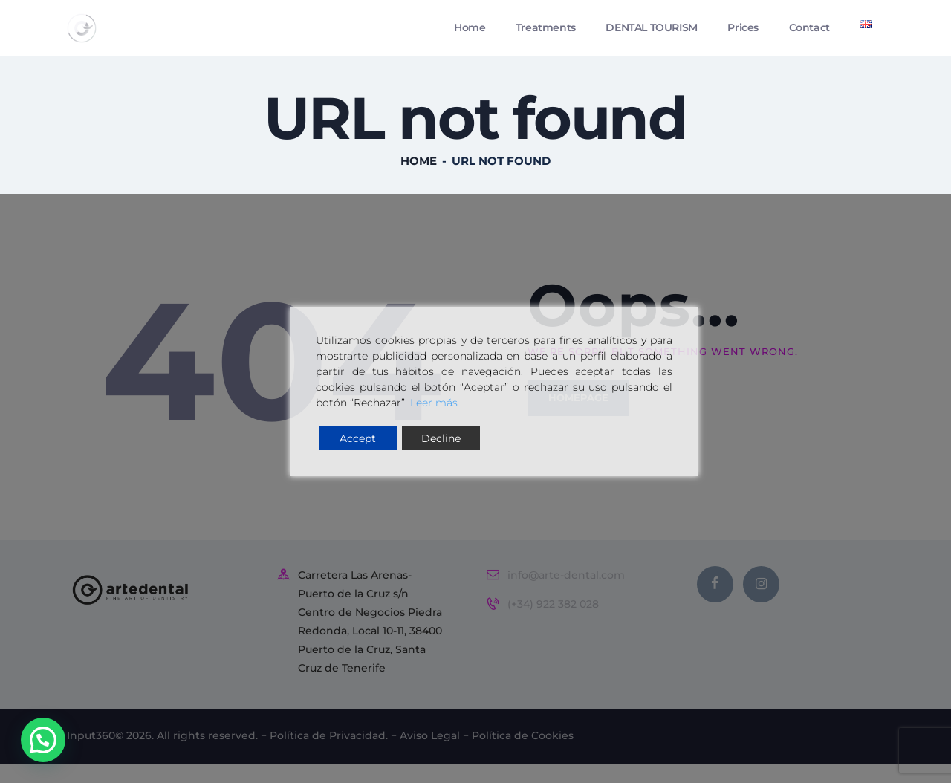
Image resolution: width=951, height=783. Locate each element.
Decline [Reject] (441, 438)
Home (418, 167)
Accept (358, 438)
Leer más (434, 402)
